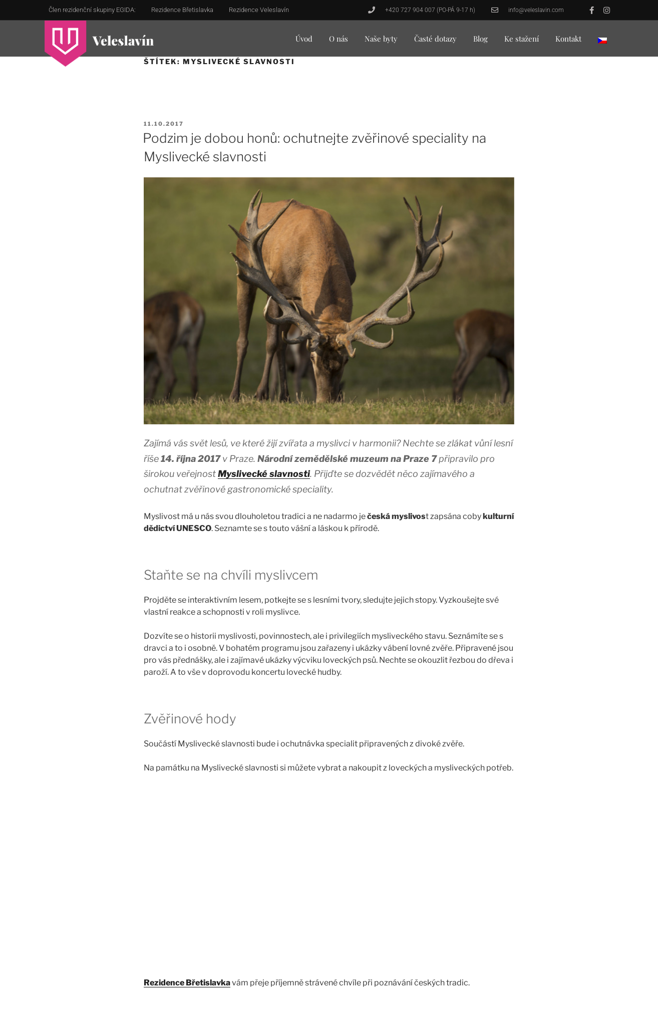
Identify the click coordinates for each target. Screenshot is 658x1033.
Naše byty (381, 39)
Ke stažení (521, 39)
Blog (480, 39)
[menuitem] (602, 40)
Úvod (303, 39)
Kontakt (568, 39)
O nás (338, 39)
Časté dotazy (435, 39)
